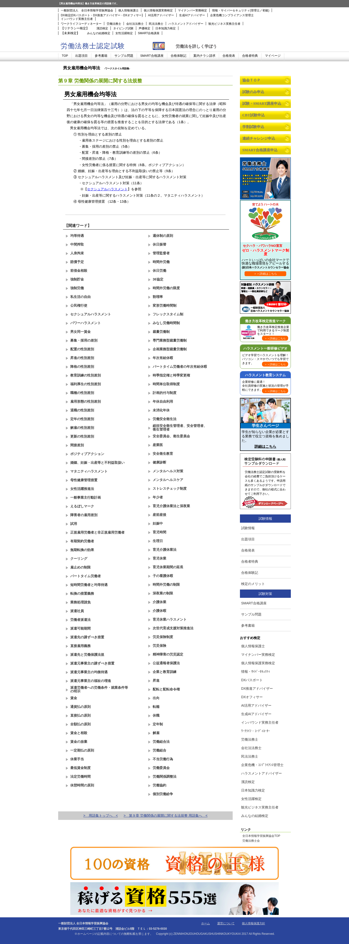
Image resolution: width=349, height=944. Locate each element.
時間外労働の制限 (166, 584)
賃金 (73, 698)
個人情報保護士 (128, 10)
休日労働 (159, 270)
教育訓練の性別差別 (85, 375)
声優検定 (144, 28)
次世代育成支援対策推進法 (173, 628)
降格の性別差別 (82, 366)
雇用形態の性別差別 (85, 401)
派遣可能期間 (80, 628)
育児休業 (159, 558)
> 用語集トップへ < (100, 815)
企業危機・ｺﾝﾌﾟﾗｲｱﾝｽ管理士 (262, 765)
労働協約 (159, 785)
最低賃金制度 (80, 768)
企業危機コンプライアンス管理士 (232, 15)
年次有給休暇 (163, 358)
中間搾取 (77, 244)
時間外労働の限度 (166, 288)
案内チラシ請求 (204, 55)
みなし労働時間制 (166, 323)
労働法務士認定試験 (93, 46)
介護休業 (159, 602)
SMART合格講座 (148, 33)
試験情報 (248, 528)
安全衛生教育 (163, 454)
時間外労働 (161, 262)
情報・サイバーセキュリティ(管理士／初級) (240, 10)
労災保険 (159, 646)
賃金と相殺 (78, 733)
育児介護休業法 (164, 550)
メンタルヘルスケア (168, 480)
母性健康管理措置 (83, 480)
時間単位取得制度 (166, 384)
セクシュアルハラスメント (107, 189)
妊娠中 (158, 523)
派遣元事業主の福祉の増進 (90, 681)
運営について (226, 923)
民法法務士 (156, 23)
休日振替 (159, 244)
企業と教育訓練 (164, 672)
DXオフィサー (252, 697)
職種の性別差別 (82, 393)
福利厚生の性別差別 (85, 384)
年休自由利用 (163, 401)
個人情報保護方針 (253, 923)
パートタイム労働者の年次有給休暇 (180, 366)
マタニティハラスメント (89, 471)
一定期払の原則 (82, 750)
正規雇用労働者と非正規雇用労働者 (97, 532)
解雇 (156, 733)
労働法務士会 (251, 841)
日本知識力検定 (165, 28)
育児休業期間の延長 (168, 567)
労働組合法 (161, 742)
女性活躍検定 (124, 33)
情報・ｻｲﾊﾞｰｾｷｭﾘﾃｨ (255, 671)
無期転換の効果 (82, 550)
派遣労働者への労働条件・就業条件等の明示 (99, 689)
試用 (73, 524)
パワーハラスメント (85, 323)
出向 (156, 698)
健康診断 (159, 462)
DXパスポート (252, 680)
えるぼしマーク (82, 506)
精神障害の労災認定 (168, 654)
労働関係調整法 (164, 776)
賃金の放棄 (78, 742)
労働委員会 (161, 768)
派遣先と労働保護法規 (87, 654)
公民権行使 (78, 305)
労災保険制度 (163, 637)
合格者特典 (250, 55)
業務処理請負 (80, 602)
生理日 (158, 541)
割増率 (158, 297)
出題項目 (81, 55)
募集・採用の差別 (83, 340)
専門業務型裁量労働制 (170, 340)
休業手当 (77, 759)
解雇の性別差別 (82, 428)
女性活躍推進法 (82, 489)
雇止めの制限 (80, 567)
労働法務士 (114, 23)
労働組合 (159, 750)
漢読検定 (102, 28)
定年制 (158, 724)
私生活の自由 (80, 297)
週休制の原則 (163, 236)
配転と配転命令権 (166, 689)
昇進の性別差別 (82, 358)
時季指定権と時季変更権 (171, 375)
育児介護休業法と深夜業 (171, 506)
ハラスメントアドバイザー (185, 23)
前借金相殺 (78, 270)
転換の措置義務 (82, 593)
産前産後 (159, 515)
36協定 (158, 279)
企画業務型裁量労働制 (170, 349)
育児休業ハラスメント (170, 619)
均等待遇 (77, 236)
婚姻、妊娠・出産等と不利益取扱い (97, 462)
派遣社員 (77, 611)
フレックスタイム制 (168, 314)
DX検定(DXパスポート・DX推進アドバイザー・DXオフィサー (101, 15)
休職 (156, 715)
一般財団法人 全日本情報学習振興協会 (87, 10)
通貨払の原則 (80, 707)
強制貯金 (77, 279)
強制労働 (77, 288)
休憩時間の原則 (82, 785)
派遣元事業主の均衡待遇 (89, 672)
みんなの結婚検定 (98, 33)
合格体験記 (178, 55)
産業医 (158, 445)
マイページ (273, 55)
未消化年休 (161, 410)
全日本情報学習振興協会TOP (261, 836)
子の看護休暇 (163, 576)
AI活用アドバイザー (161, 15)
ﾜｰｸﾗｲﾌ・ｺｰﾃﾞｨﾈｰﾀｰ (255, 731)
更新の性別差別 (82, 436)
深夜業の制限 (163, 593)
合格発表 (228, 55)
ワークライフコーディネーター (81, 23)
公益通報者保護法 (166, 663)
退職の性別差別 (82, 410)
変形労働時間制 (164, 305)
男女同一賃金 (80, 332)
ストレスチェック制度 (170, 488)
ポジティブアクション (87, 454)
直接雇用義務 (80, 646)
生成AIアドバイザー (192, 15)
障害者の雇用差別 (83, 515)
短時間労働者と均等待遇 (89, 585)
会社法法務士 (135, 23)
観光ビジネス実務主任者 (224, 23)
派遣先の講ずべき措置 (87, 637)
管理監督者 (161, 253)
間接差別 (77, 445)
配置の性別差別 (82, 349)
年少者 (158, 497)
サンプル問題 (123, 55)
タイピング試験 (123, 28)
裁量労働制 (161, 332)
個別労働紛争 (163, 794)
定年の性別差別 (82, 419)
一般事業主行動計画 (85, 497)
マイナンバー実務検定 (192, 10)
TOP (65, 55)
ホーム (205, 923)
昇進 (156, 680)
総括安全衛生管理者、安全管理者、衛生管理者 (180, 427)
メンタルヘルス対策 (168, 471)
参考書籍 (101, 55)
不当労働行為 (163, 759)
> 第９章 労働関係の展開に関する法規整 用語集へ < (165, 815)
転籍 (156, 707)
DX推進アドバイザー (257, 688)
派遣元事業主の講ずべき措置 (92, 663)
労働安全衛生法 (164, 419)
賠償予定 (77, 262)
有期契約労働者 (82, 541)
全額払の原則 (80, 724)
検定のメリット (253, 584)
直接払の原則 (80, 715)
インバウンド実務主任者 (77, 19)
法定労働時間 (80, 776)
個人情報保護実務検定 (158, 10)
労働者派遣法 (80, 620)
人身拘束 (77, 253)
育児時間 (159, 532)
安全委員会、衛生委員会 (171, 436)
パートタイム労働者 (85, 576)
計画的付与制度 (164, 393)
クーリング (78, 558)
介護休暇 (159, 611)
